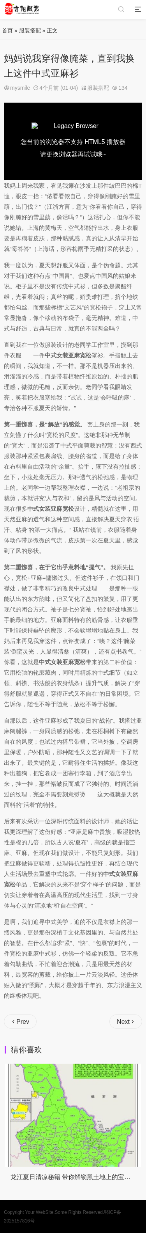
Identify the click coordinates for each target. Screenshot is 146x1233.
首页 (7, 30)
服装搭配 (30, 30)
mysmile (20, 88)
